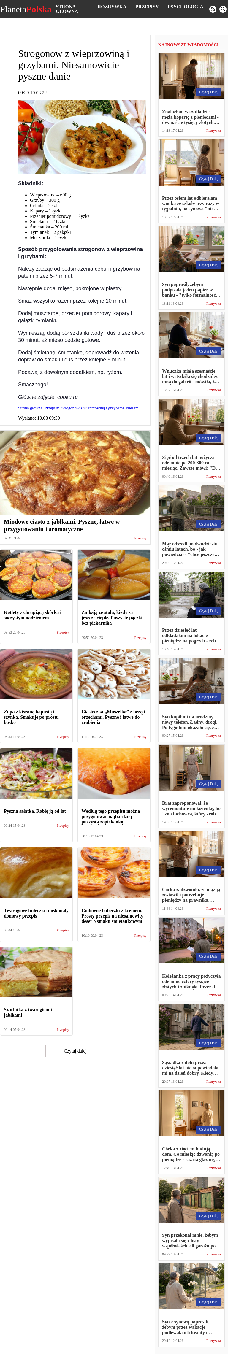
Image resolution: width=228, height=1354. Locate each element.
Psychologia (185, 6)
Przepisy (147, 6)
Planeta (25, 9)
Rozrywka (112, 6)
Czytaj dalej (75, 1050)
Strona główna (67, 9)
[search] (223, 9)
